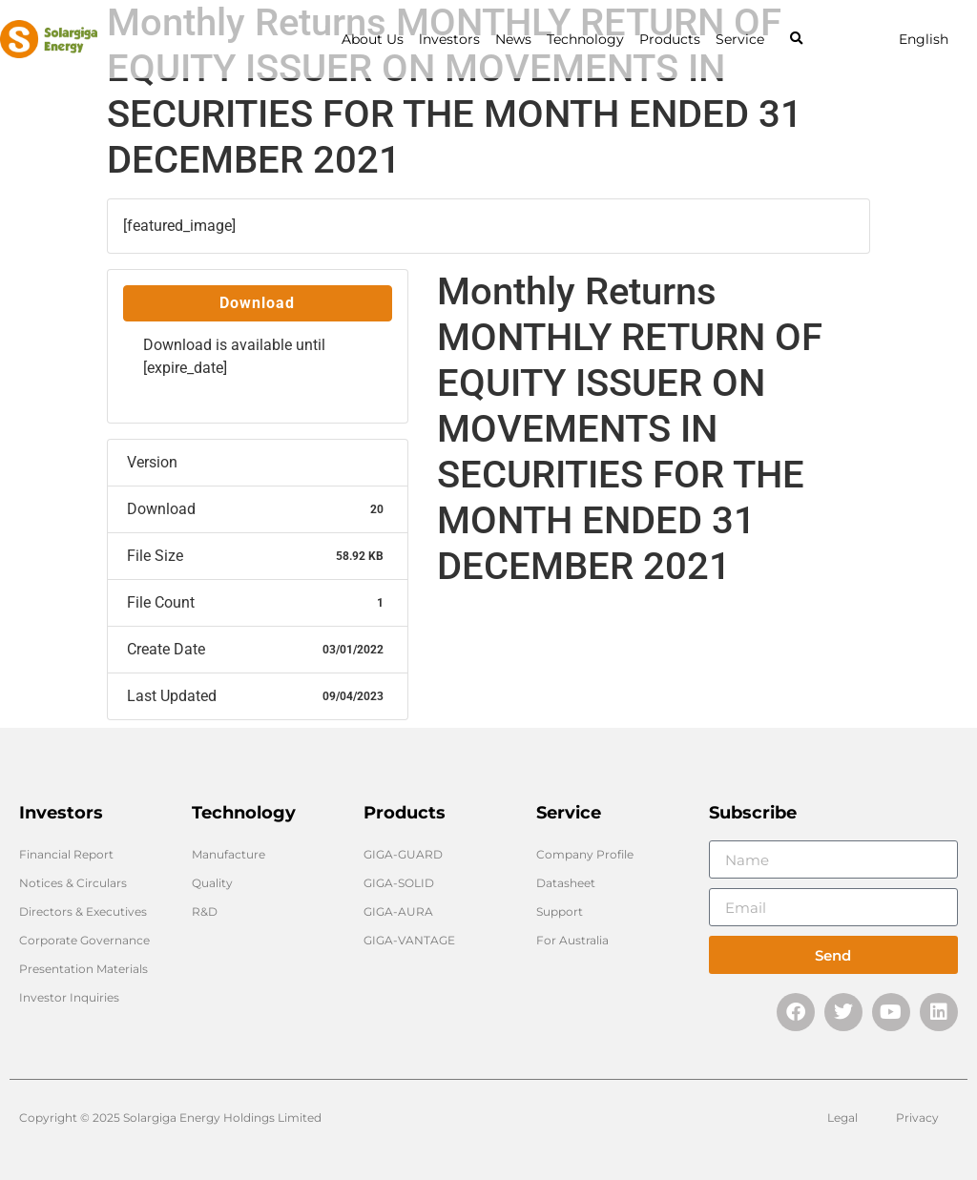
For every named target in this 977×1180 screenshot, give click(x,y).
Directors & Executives (83, 911)
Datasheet (565, 883)
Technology (585, 39)
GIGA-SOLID (399, 883)
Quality (212, 883)
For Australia (572, 940)
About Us (373, 39)
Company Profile (585, 854)
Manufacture (228, 854)
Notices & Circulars (73, 883)
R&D (205, 911)
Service (740, 39)
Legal (842, 1117)
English (923, 39)
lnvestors (449, 39)
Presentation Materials (83, 969)
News (513, 39)
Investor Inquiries (69, 997)
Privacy (917, 1117)
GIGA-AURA (398, 911)
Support (559, 911)
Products (669, 39)
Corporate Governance (84, 940)
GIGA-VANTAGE (409, 940)
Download (257, 303)
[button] (796, 39)
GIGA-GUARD (403, 854)
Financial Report (66, 854)
